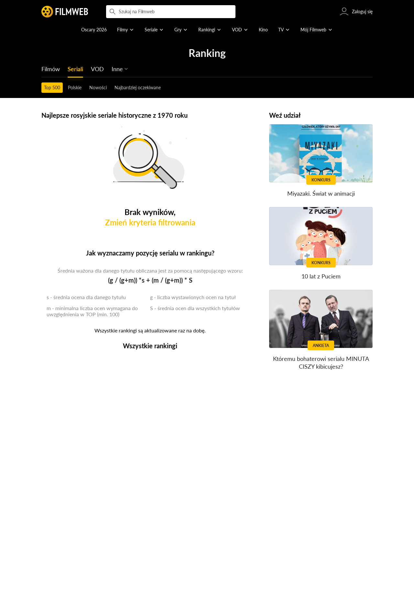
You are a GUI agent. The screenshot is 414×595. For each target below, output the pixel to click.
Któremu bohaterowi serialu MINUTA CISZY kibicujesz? (321, 362)
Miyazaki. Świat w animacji (321, 193)
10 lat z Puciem (321, 276)
